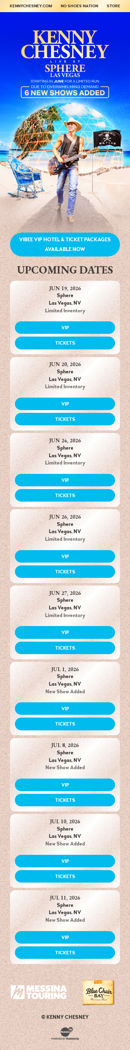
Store (113, 6)
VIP (65, 327)
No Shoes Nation (79, 6)
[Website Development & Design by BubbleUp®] (65, 1033)
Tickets (65, 343)
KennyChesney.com (31, 6)
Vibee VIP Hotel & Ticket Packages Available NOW (65, 244)
